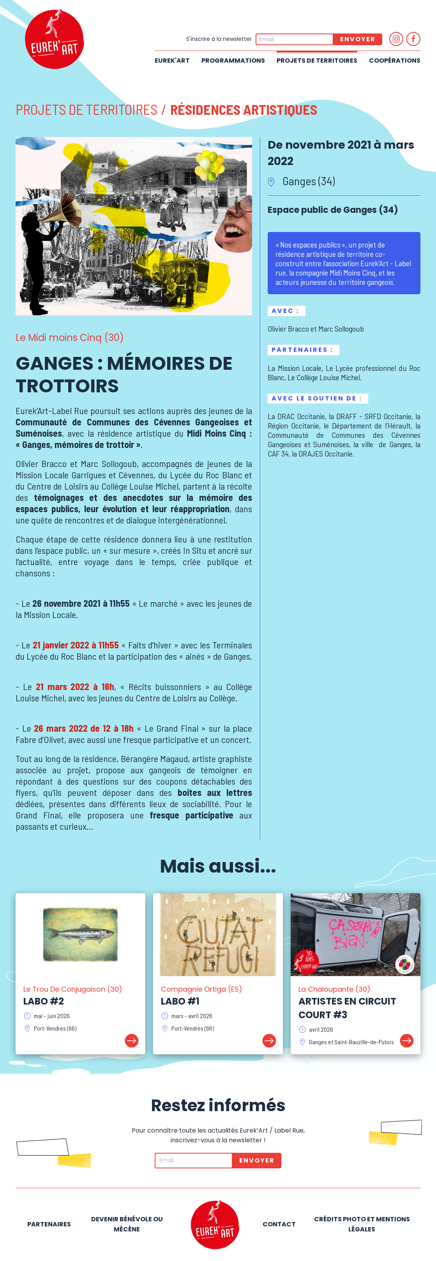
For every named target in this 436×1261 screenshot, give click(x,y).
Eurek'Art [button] (172, 60)
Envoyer (358, 39)
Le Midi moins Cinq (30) (70, 337)
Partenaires (49, 1224)
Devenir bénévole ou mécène (127, 1224)
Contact (279, 1224)
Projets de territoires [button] (317, 60)
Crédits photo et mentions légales (362, 1224)
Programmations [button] (233, 60)
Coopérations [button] (394, 60)
